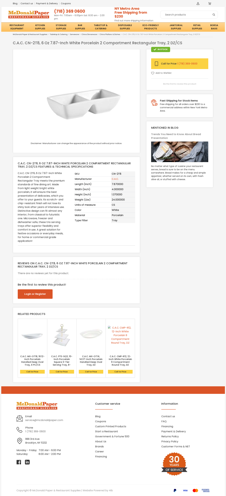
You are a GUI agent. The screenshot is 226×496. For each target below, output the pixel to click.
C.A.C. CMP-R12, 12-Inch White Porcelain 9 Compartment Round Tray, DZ (120, 360)
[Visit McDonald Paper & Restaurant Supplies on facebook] (18, 462)
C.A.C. (115, 179)
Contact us (27, 3)
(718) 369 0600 (69, 11)
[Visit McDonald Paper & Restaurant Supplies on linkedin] (27, 462)
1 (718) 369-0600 (187, 63)
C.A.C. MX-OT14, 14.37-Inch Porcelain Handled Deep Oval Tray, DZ (90, 360)
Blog (15, 3)
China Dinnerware (89, 34)
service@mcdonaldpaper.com (44, 420)
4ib (111, 490)
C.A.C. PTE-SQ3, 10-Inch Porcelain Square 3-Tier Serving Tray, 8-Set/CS (61, 362)
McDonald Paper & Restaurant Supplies (30, 34)
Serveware (74, 34)
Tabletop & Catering (58, 34)
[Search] (189, 15)
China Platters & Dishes (110, 34)
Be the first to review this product (179, 83)
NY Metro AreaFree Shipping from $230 (131, 12)
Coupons (66, 3)
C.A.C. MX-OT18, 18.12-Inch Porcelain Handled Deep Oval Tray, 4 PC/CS (32, 360)
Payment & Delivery (47, 3)
